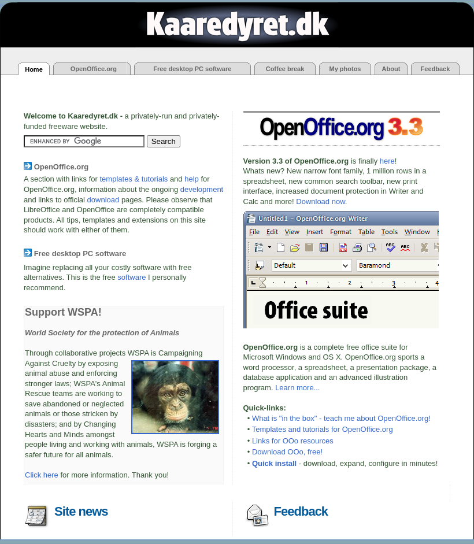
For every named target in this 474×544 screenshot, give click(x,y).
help (191, 179)
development (201, 189)
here (387, 161)
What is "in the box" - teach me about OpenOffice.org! (341, 418)
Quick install (274, 463)
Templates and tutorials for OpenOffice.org (322, 429)
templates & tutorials (134, 179)
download (103, 199)
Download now (320, 201)
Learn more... (297, 387)
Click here (41, 475)
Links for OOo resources (293, 440)
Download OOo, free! (287, 451)
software (131, 277)
